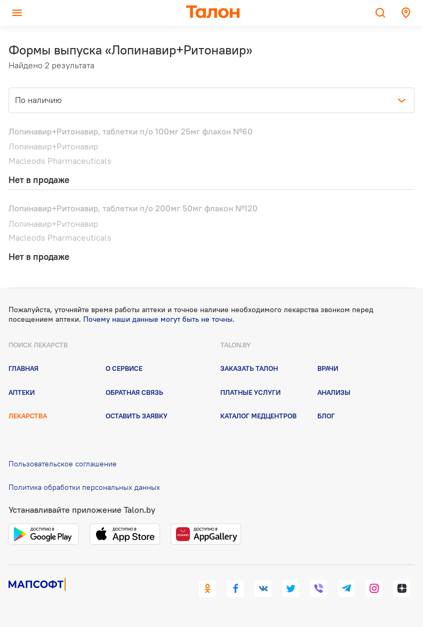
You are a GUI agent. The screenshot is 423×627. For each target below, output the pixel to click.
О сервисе (124, 368)
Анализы (333, 392)
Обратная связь (134, 392)
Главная (23, 368)
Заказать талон (249, 368)
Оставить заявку (136, 415)
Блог (326, 415)
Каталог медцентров (258, 415)
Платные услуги (250, 392)
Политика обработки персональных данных (84, 487)
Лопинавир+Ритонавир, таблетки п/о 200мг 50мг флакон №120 (133, 208)
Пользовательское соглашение (63, 464)
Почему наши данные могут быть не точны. (159, 319)
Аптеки (22, 392)
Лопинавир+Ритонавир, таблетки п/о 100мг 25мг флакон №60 (131, 131)
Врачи (327, 368)
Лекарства (28, 415)
